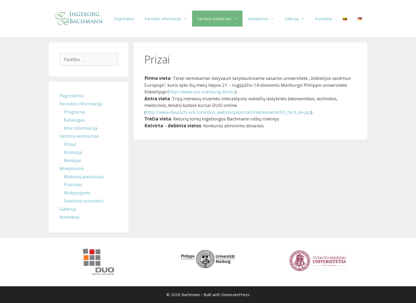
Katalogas (74, 120)
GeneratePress (235, 294)
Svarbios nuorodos (83, 201)
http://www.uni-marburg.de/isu (202, 92)
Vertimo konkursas (219, 19)
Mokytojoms (77, 193)
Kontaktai (323, 18)
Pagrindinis (124, 18)
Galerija (297, 19)
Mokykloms (263, 19)
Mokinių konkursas (84, 177)
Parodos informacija (168, 19)
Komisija (73, 152)
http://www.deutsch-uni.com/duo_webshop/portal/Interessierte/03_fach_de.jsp (228, 112)
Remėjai (72, 160)
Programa (74, 112)
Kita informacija (81, 128)
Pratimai (73, 184)
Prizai (70, 144)
